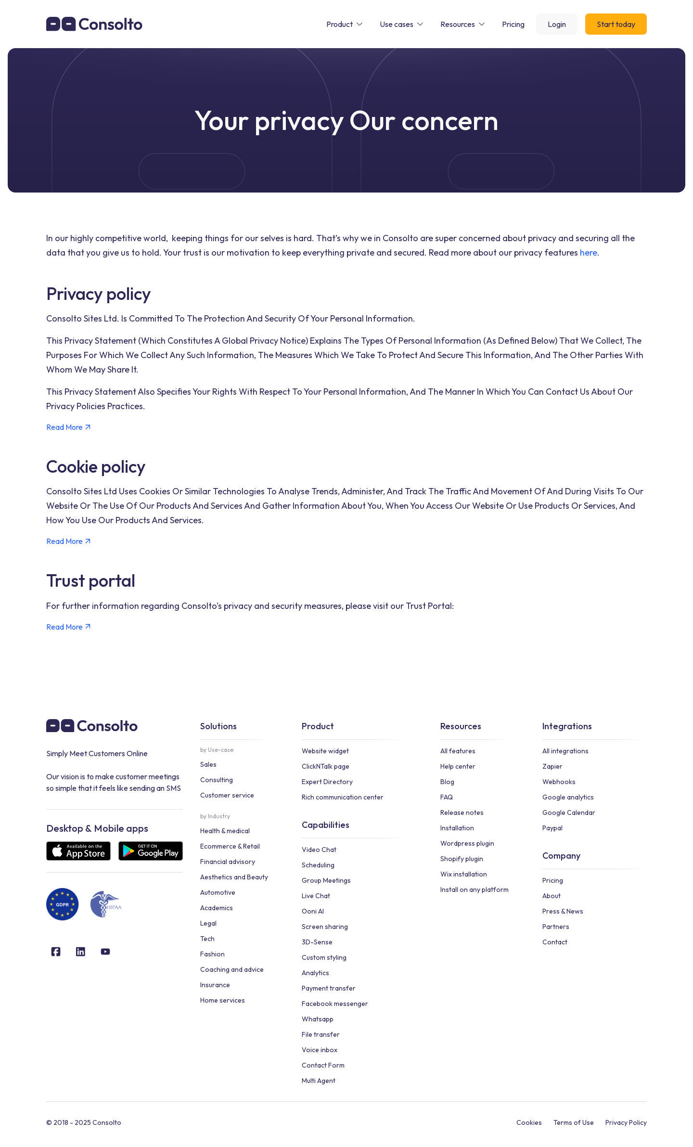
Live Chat (316, 895)
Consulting (216, 779)
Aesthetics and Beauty (234, 877)
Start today (616, 24)
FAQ (446, 797)
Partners (555, 926)
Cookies (529, 1122)
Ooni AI (313, 911)
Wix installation (463, 874)
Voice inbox (319, 1049)
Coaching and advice (232, 969)
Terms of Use (573, 1122)
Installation (457, 828)
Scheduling (318, 865)
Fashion (212, 954)
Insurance (215, 984)
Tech (207, 938)
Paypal (552, 828)
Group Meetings (326, 880)
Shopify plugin (461, 858)
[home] (94, 24)
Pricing (552, 880)
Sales (208, 764)
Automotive (217, 892)
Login (557, 24)
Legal (208, 923)
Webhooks (559, 781)
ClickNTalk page (325, 766)
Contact (554, 942)
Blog (447, 781)
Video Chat (319, 849)
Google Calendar (568, 812)
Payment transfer (329, 988)
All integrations (565, 751)
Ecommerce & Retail (230, 846)
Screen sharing (325, 926)
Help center (457, 766)
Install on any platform (474, 889)
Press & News (562, 911)
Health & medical (225, 830)
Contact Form (323, 1065)
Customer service (227, 795)
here (588, 252)
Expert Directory (327, 781)
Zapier (552, 766)
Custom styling (324, 957)
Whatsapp (318, 1019)
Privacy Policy (626, 1122)
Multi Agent (318, 1080)
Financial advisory (227, 861)
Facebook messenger (335, 1003)
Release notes (462, 812)
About (551, 895)
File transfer (321, 1034)
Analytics (315, 972)
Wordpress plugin (467, 843)
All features (457, 751)
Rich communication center (343, 797)
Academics (216, 907)
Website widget (325, 751)
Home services (222, 1000)
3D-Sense (317, 942)
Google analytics (568, 797)
